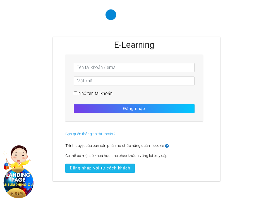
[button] (168, 146)
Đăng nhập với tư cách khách (100, 168)
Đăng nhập (134, 108)
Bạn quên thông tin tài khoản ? (90, 133)
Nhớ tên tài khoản (95, 93)
